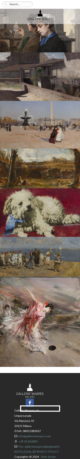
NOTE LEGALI (23, 451)
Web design (48, 456)
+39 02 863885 (28, 441)
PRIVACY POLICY (47, 451)
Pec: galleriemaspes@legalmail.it (39, 446)
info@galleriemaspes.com (34, 436)
